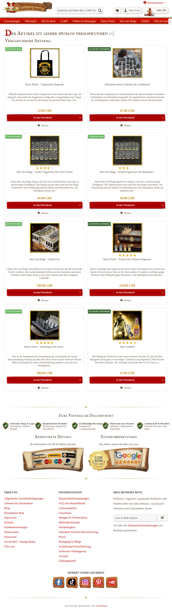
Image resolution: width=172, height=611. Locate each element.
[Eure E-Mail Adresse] (135, 517)
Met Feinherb (127, 346)
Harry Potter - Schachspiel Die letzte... (44, 346)
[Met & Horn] (48, 20)
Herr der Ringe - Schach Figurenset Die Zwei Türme (45, 172)
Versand (63, 556)
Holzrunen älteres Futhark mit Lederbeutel (127, 84)
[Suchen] (99, 10)
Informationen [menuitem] (153, 2)
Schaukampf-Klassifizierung (75, 546)
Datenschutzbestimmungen (74, 498)
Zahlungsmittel (67, 560)
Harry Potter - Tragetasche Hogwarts (44, 84)
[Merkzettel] (117, 10)
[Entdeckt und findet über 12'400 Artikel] (79, 10)
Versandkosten (101, 606)
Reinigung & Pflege (70, 541)
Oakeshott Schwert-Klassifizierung (78, 532)
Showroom (10, 536)
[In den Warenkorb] (45, 117)
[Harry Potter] (108, 20)
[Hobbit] (145, 20)
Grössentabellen (68, 508)
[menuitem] (79, 10)
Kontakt (8, 522)
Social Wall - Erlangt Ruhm (19, 541)
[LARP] (64, 20)
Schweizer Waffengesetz (72, 551)
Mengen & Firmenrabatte (73, 517)
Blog (7, 508)
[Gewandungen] (12, 20)
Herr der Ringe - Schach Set (45, 259)
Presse (62, 536)
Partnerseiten (11, 532)
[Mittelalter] (31, 20)
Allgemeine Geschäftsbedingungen (24, 498)
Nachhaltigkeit (67, 527)
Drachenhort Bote (14, 513)
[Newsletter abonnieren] (162, 517)
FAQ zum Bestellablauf (72, 503)
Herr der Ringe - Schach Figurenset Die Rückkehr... (127, 172)
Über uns (9, 546)
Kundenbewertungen (16, 527)
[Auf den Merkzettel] (43, 126)
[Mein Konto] (132, 10)
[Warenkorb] (155, 10)
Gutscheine (65, 513)
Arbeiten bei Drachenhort (18, 503)
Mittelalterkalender (69, 522)
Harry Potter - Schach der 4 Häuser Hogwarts (127, 259)
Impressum (10, 517)
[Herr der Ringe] (128, 20)
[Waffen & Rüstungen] (84, 20)
